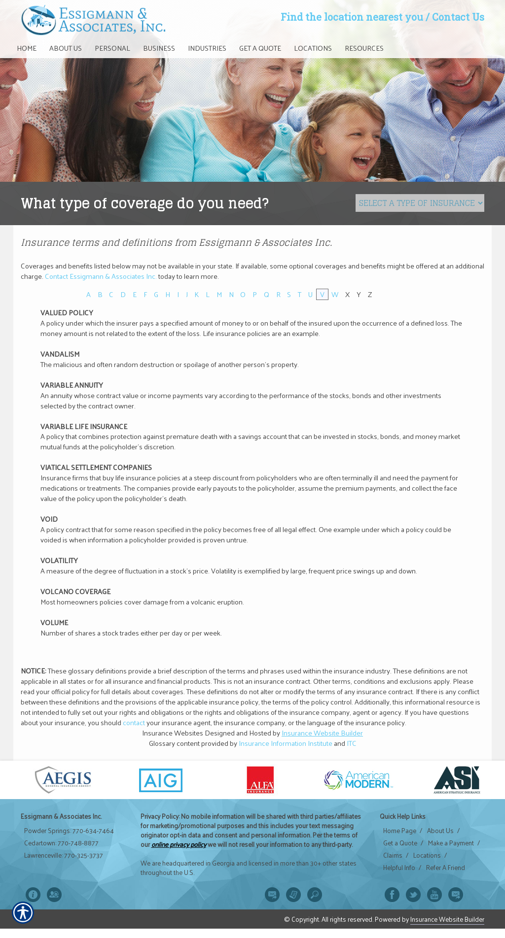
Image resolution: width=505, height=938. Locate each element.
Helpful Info (399, 867)
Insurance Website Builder (322, 732)
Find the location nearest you (352, 16)
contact (134, 722)
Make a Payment (451, 843)
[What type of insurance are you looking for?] (420, 203)
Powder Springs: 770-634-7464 (69, 831)
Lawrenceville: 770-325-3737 (63, 855)
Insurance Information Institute (285, 743)
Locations (427, 855)
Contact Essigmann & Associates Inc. (101, 275)
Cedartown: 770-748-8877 (61, 843)
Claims (392, 855)
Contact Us (458, 16)
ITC (352, 743)
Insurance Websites (172, 732)
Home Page (399, 831)
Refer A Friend (445, 867)
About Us (440, 831)
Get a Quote (400, 843)
